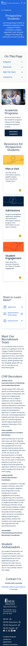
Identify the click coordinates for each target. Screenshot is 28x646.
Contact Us (13, 77)
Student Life (7, 10)
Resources (13, 67)
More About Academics (13, 133)
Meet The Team (13, 72)
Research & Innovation (10, 644)
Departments (7, 642)
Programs (13, 62)
